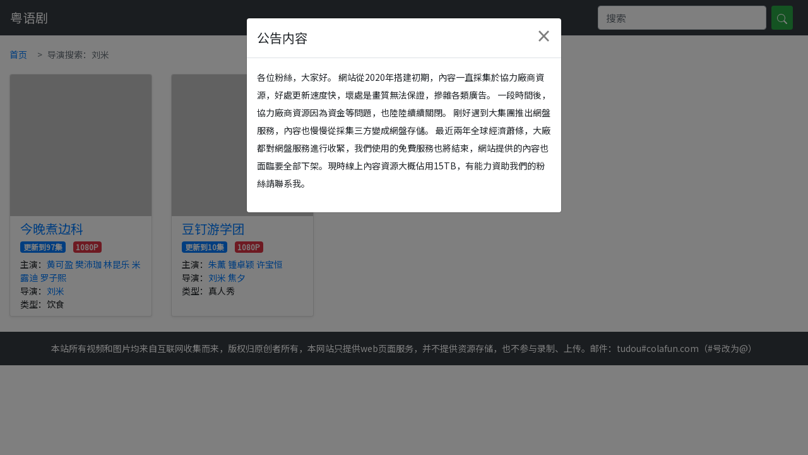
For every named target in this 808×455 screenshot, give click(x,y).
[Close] (543, 36)
